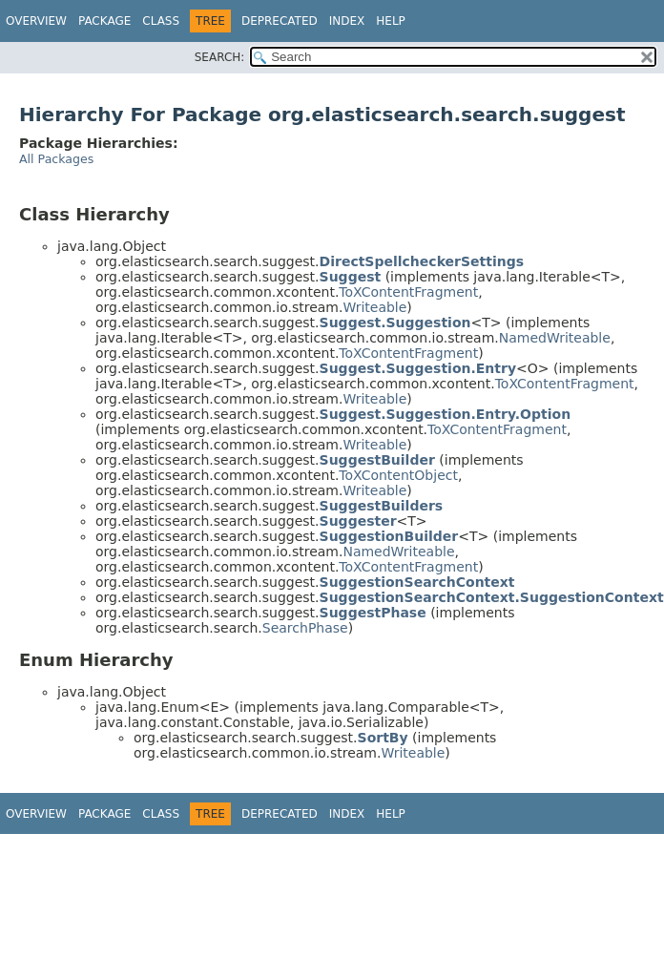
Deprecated (279, 21)
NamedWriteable (555, 337)
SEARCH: (220, 57)
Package (104, 21)
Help (390, 21)
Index (347, 21)
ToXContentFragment (408, 292)
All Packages (56, 159)
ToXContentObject (398, 475)
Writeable (374, 307)
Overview (36, 21)
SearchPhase (305, 627)
